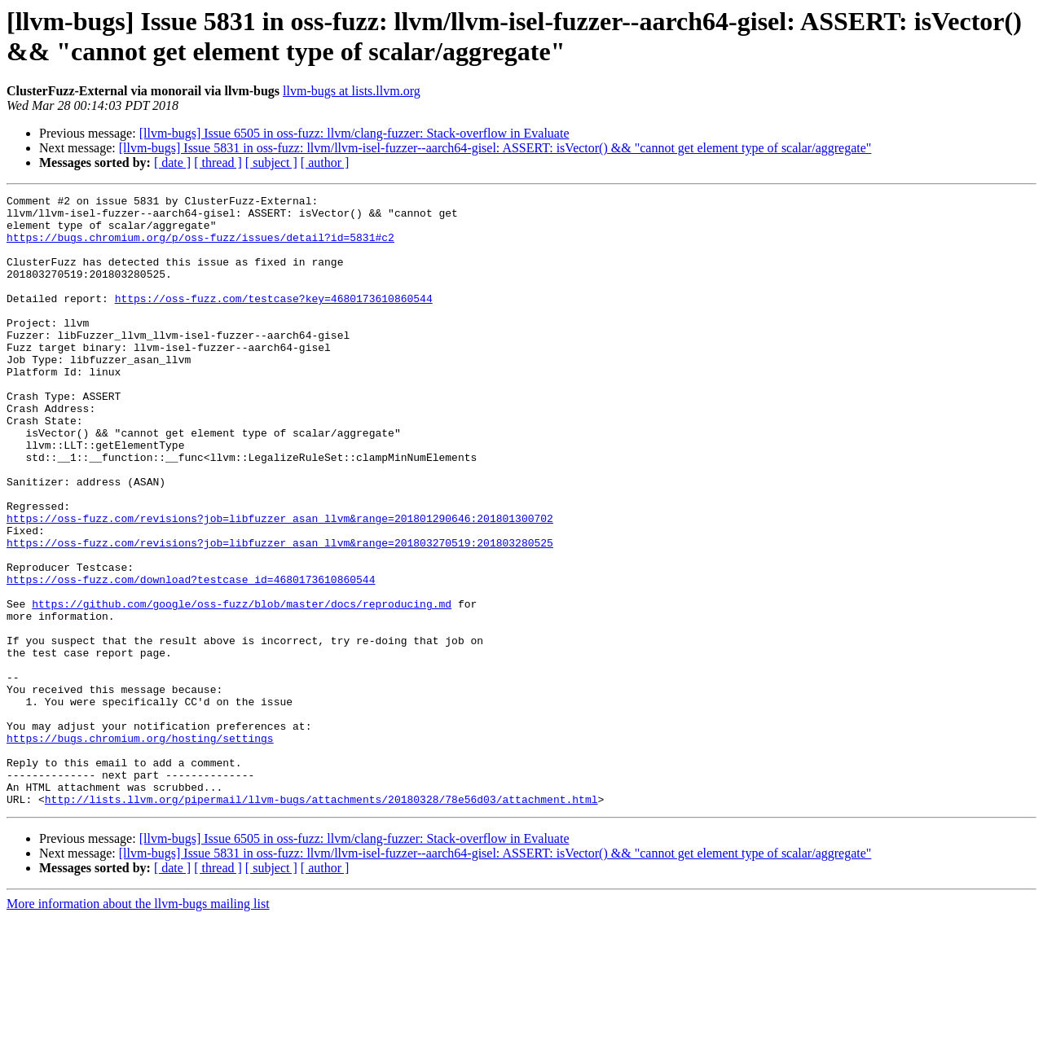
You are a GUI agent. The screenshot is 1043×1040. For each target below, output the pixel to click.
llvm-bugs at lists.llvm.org (351, 91)
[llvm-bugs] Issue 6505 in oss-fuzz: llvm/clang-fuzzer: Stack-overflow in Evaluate (354, 133)
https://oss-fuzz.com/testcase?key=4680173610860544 (274, 320)
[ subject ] (271, 162)
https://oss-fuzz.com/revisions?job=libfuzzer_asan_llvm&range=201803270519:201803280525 (280, 613)
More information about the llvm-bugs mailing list (138, 1026)
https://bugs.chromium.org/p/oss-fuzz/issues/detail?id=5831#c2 (200, 246)
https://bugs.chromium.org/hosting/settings (140, 847)
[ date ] (172, 162)
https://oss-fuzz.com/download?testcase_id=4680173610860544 (191, 657)
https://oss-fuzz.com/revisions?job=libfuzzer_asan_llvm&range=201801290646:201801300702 (280, 584)
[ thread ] (218, 162)
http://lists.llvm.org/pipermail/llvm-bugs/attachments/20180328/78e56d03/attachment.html (321, 921)
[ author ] (325, 162)
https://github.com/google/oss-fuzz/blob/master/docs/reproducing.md (241, 686)
